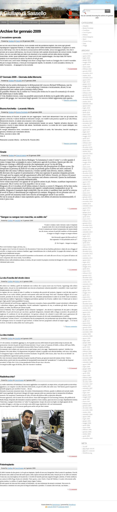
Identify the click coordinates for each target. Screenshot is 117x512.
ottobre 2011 (87, 282)
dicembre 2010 (87, 303)
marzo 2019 (86, 91)
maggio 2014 (87, 214)
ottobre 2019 (87, 75)
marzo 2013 (86, 245)
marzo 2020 (86, 67)
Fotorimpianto (7, 464)
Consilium (86, 30)
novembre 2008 (88, 358)
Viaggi (85, 45)
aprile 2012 (86, 269)
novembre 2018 (88, 99)
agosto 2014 (86, 208)
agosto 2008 (86, 364)
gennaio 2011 (87, 301)
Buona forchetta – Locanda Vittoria (17, 108)
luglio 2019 (86, 82)
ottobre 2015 (87, 177)
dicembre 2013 (87, 225)
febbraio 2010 (87, 325)
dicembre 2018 (87, 97)
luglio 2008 (86, 366)
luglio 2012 (86, 262)
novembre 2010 (88, 306)
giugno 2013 (87, 238)
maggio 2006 (87, 423)
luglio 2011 (86, 288)
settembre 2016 (87, 153)
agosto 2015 (86, 182)
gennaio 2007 (87, 406)
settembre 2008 (87, 362)
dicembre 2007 (87, 382)
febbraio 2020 (87, 69)
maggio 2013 (87, 240)
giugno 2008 (87, 369)
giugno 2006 (87, 421)
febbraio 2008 (87, 377)
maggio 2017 (87, 136)
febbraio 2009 (87, 351)
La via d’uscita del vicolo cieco (15, 278)
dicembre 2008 (87, 356)
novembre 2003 (88, 438)
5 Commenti (73, 489)
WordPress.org (87, 453)
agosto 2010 (86, 312)
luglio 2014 (86, 210)
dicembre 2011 (87, 277)
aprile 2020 (86, 64)
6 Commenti (73, 69)
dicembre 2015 (87, 173)
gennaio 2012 (87, 275)
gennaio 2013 (87, 249)
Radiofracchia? (7, 376)
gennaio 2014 (87, 223)
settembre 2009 (87, 336)
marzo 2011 (86, 297)
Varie (84, 43)
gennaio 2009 (87, 353)
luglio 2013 (86, 236)
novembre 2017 (88, 123)
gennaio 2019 (87, 95)
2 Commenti (73, 269)
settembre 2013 (87, 232)
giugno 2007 (87, 395)
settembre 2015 (87, 180)
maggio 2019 (87, 86)
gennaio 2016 (87, 171)
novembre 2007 (88, 384)
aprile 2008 (86, 373)
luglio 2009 (86, 340)
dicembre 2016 (87, 147)
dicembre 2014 (87, 199)
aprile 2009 (86, 347)
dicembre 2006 (87, 408)
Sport (18, 41)
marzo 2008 (86, 375)
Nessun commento (70, 100)
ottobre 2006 (87, 412)
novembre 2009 (88, 332)
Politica (17, 281)
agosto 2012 (86, 260)
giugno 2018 (87, 110)
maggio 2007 (87, 397)
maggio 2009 (87, 345)
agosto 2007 (86, 390)
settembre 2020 (87, 54)
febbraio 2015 (87, 195)
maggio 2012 (87, 266)
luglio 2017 (86, 132)
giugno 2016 (87, 160)
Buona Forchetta (22, 112)
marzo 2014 (86, 219)
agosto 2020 (86, 56)
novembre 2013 (88, 227)
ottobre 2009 (87, 334)
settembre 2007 (87, 388)
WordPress (72, 504)
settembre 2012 (87, 258)
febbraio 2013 (87, 247)
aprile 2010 (86, 321)
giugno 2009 (87, 343)
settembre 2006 (87, 414)
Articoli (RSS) (51, 507)
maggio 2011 (87, 293)
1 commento (73, 208)
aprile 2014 (86, 217)
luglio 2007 (86, 393)
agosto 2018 (86, 106)
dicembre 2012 (87, 251)
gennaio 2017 (87, 145)
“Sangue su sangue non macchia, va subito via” (23, 217)
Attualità (19, 81)
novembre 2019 (88, 73)
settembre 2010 (87, 310)
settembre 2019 (87, 78)
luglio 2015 (86, 184)
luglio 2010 (86, 314)
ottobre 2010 (87, 308)
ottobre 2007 (87, 386)
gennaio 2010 (87, 327)
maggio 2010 (87, 319)
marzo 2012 (86, 271)
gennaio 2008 (87, 380)
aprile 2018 (86, 112)
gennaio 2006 (87, 432)
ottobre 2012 (87, 256)
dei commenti (88, 451)
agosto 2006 (86, 416)
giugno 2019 (87, 84)
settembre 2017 (87, 127)
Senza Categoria (88, 37)
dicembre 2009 (87, 330)
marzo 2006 (86, 427)
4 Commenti (73, 456)
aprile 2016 (86, 164)
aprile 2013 (86, 243)
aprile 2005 (86, 436)
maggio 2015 (87, 188)
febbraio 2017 (87, 143)
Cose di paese (21, 155)
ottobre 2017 (87, 125)
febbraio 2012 (87, 273)
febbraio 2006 (87, 429)
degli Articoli (88, 449)
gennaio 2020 (87, 71)
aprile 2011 (86, 295)
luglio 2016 (86, 158)
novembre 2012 (88, 253)
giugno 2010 (87, 316)
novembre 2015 (88, 175)
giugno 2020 (87, 60)
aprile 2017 (86, 138)
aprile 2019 (86, 88)
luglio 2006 (86, 419)
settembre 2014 (87, 206)
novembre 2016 (88, 149)
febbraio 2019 (87, 93)
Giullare (11, 41)
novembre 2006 (88, 410)
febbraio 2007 (87, 403)
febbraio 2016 (87, 169)
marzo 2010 (86, 323)
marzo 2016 (86, 167)
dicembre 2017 (87, 121)
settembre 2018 (87, 103)
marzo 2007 (86, 401)
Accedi (85, 446)
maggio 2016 (87, 162)
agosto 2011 (86, 286)
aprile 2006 (86, 425)
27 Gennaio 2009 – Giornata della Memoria (20, 77)
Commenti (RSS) (63, 507)
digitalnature (56, 504)
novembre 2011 (88, 280)
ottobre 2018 (87, 101)
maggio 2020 (87, 62)
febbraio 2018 (87, 117)
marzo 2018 (86, 114)
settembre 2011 (87, 284)
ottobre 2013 (87, 230)
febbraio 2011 (87, 299)
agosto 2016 (86, 156)
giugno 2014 (87, 212)
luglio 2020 (86, 58)
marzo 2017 (86, 141)
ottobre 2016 (87, 151)
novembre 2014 (88, 201)
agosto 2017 (86, 130)
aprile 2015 (86, 190)
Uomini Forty (87, 41)
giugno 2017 (87, 134)
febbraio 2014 (87, 221)
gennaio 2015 (87, 197)
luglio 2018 (86, 108)
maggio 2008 (87, 371)
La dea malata (7, 335)
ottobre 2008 (87, 360)
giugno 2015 (87, 186)
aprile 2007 (86, 399)
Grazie (3, 152)
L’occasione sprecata (10, 37)
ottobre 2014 (87, 203)
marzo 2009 (86, 349)
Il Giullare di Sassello (23, 13)
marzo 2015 (86, 193)
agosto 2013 (86, 234)
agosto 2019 (86, 80)
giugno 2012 (87, 264)
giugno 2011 (87, 290)
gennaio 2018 (87, 119)
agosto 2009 (86, 338)
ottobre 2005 (87, 434)
